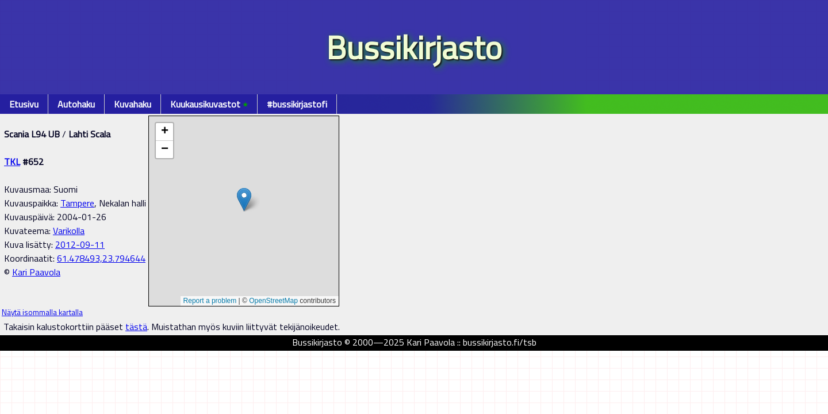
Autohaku (76, 104)
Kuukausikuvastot (209, 104)
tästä (136, 327)
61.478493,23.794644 (101, 258)
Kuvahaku (132, 104)
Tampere (77, 203)
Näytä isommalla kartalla (42, 312)
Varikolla (69, 230)
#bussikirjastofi (297, 104)
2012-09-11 (80, 244)
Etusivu (24, 104)
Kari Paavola (36, 272)
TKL (12, 161)
